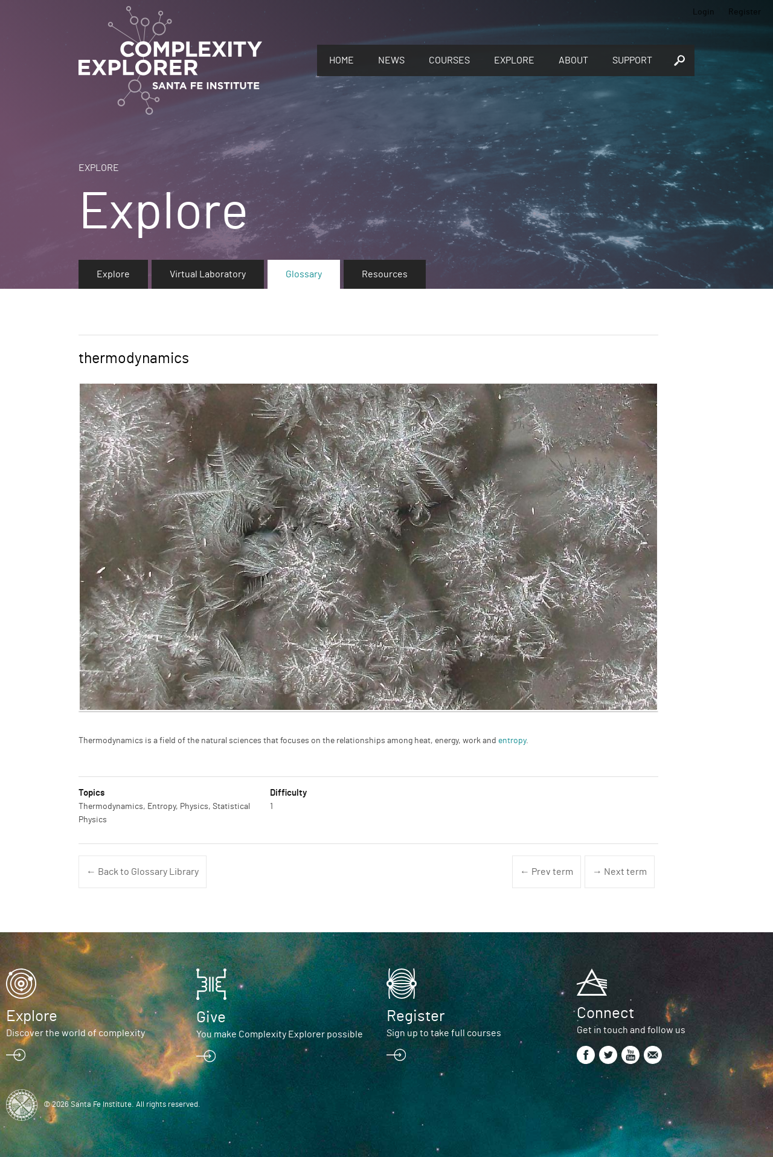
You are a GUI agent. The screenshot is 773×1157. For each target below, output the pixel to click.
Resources (385, 274)
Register (744, 12)
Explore (514, 60)
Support (632, 60)
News (391, 60)
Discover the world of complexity (75, 1033)
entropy (512, 740)
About (573, 60)
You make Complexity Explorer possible (279, 1034)
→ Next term (619, 872)
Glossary (304, 274)
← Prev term (546, 872)
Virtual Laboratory (208, 274)
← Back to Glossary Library (142, 872)
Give (211, 1017)
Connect (605, 1013)
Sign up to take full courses (443, 1033)
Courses (449, 60)
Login (703, 12)
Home (341, 60)
